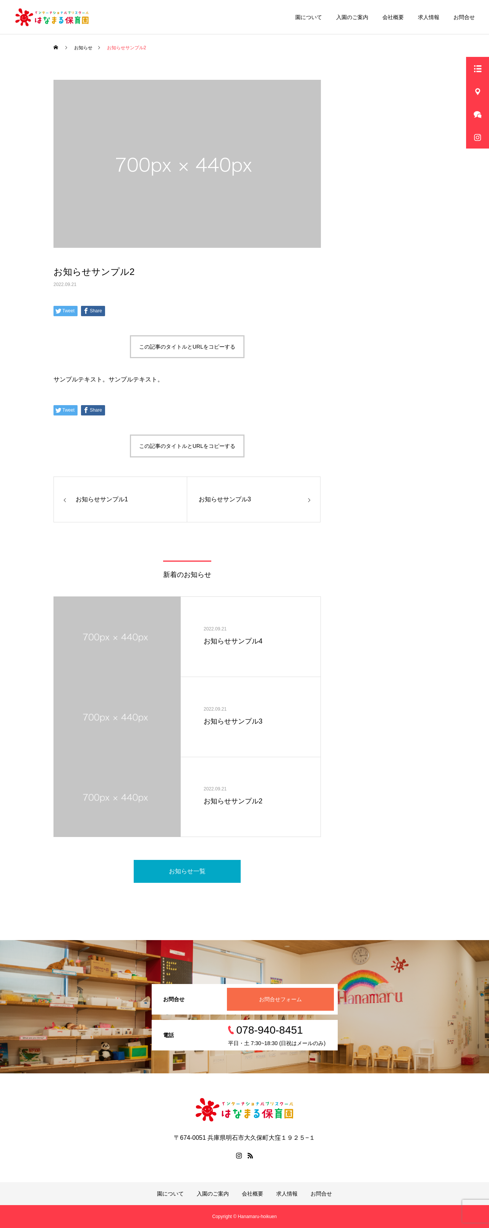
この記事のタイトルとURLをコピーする (187, 347)
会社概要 (393, 17)
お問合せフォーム (280, 999)
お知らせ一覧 (187, 871)
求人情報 (428, 17)
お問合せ (464, 17)
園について (308, 17)
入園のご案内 (352, 17)
